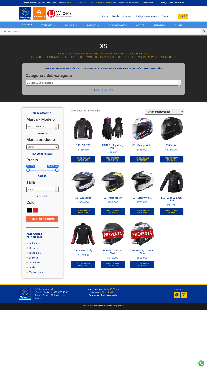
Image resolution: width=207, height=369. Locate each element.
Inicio (105, 16)
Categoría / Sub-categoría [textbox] (40, 83)
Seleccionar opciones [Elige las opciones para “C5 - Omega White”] (142, 159)
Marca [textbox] (31, 147)
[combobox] (103, 83)
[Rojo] (35, 210)
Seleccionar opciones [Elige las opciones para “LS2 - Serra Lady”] (83, 264)
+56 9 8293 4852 (87, 2)
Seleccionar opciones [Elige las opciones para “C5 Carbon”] (171, 159)
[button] (27, 24)
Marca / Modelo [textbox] (36, 126)
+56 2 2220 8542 (73, 2)
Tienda (115, 16)
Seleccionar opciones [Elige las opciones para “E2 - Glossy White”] (142, 211)
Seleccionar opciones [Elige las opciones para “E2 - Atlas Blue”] (83, 211)
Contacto (166, 16)
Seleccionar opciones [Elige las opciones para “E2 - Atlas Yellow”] (112, 211)
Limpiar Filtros (42, 219)
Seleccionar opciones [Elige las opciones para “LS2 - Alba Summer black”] (171, 211)
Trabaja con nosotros (146, 16)
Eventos (127, 16)
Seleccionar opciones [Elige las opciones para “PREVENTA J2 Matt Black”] (112, 264)
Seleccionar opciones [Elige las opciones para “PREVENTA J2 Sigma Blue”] (142, 264)
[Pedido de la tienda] (164, 112)
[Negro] (29, 210)
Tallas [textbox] (31, 189)
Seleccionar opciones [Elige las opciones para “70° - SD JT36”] (83, 159)
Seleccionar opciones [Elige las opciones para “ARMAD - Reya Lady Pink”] (112, 159)
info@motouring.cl (104, 2)
